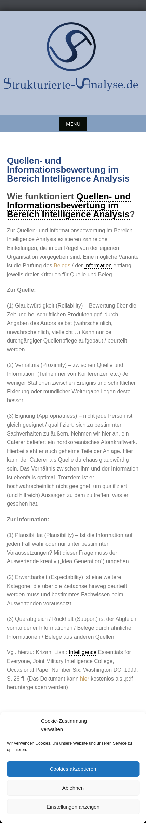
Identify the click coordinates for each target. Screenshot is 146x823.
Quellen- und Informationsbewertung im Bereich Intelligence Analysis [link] (69, 205)
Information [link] (98, 265)
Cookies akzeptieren (73, 769)
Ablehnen (73, 788)
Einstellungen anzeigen (73, 807)
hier (84, 679)
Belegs (62, 265)
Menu (73, 123)
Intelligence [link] (82, 652)
